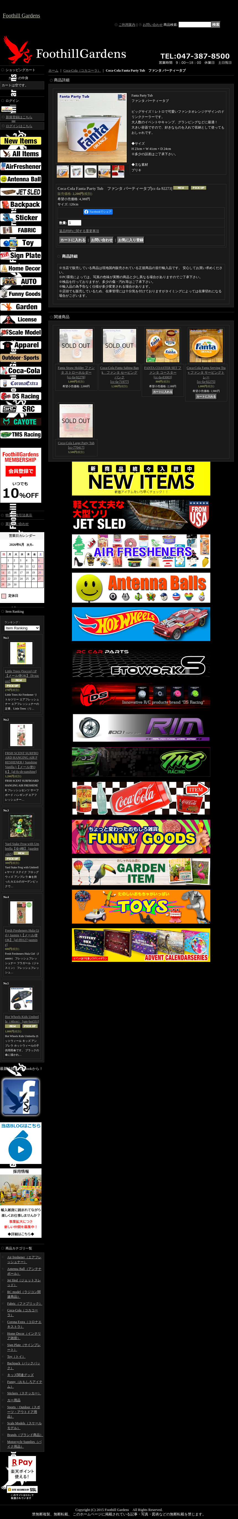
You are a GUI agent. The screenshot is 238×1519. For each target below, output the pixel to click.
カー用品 (13, 1400)
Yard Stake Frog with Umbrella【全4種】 (22, 849)
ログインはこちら (19, 126)
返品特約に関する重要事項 (79, 231)
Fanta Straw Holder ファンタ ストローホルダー (76, 372)
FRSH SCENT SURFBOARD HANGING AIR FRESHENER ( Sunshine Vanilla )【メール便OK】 (21, 762)
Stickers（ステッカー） (24, 1393)
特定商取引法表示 (19, 515)
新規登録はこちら (19, 117)
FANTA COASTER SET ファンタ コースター (162, 372)
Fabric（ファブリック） (24, 1304)
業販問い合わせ (17, 524)
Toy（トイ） (16, 1357)
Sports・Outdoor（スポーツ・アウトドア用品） (23, 1412)
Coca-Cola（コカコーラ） (82, 70)
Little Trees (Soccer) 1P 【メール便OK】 (22, 676)
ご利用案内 (127, 25)
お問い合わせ (153, 25)
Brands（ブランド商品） (25, 1435)
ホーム (53, 70)
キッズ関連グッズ (20, 1375)
